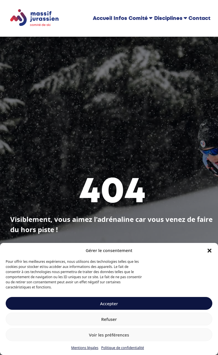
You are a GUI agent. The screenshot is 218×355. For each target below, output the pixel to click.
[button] (209, 250)
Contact (199, 18)
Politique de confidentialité (122, 347)
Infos (120, 18)
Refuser (109, 319)
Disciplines (168, 18)
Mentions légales (84, 347)
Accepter (109, 303)
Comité (138, 18)
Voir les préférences (109, 335)
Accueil (102, 18)
